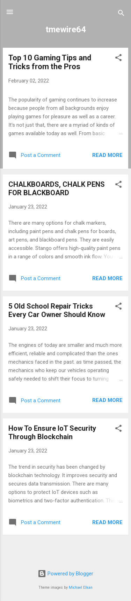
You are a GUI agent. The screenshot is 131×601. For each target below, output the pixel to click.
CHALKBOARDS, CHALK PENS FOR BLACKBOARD (56, 188)
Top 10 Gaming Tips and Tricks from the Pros (49, 62)
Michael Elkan (81, 587)
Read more (107, 155)
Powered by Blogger (65, 573)
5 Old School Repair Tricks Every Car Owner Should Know (56, 310)
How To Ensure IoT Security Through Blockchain (52, 432)
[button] (118, 58)
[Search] (121, 14)
